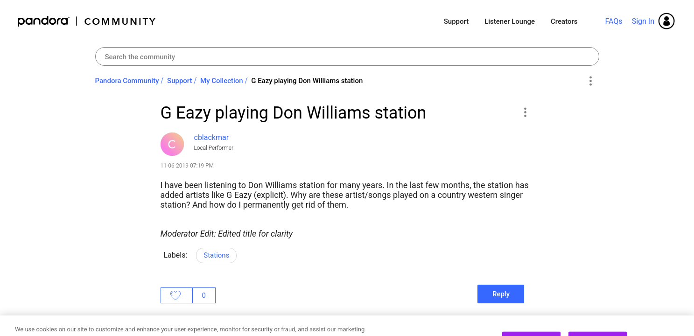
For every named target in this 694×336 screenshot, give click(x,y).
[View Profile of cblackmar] (211, 137)
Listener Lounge (509, 21)
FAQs (613, 21)
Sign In (643, 21)
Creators (564, 21)
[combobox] (347, 56)
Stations (216, 255)
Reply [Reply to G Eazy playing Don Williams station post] (501, 294)
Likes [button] (176, 295)
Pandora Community (87, 21)
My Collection (221, 81)
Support (456, 21)
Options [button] (590, 81)
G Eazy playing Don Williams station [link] (307, 81)
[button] (525, 112)
